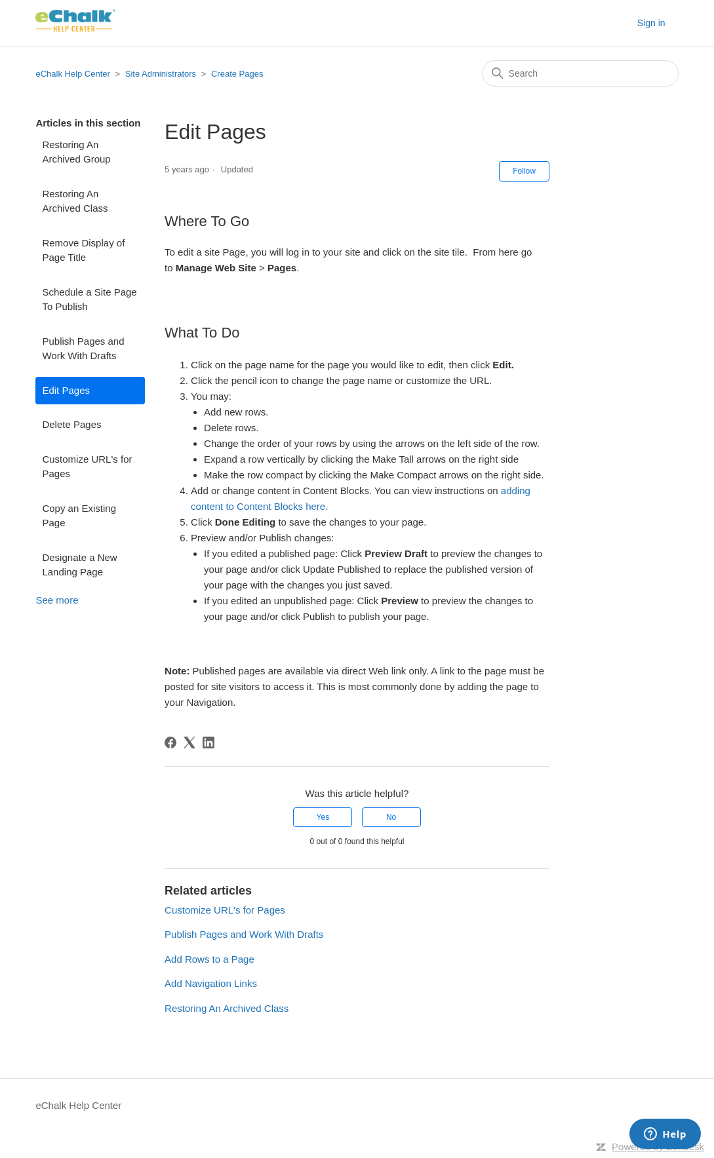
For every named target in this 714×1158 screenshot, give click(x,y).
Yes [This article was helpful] (323, 817)
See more (56, 600)
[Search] (580, 73)
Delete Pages (71, 424)
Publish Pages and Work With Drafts (83, 349)
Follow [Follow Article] (524, 171)
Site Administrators (162, 74)
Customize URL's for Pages (87, 467)
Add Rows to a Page (209, 959)
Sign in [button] (651, 23)
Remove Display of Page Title (83, 250)
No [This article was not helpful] (391, 817)
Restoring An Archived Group (76, 152)
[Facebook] (170, 742)
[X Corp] (189, 742)
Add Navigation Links (211, 983)
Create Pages (237, 74)
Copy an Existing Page (79, 516)
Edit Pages (66, 390)
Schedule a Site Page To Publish (89, 299)
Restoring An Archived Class (75, 201)
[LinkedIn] (208, 742)
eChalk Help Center (72, 74)
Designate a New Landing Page (79, 565)
